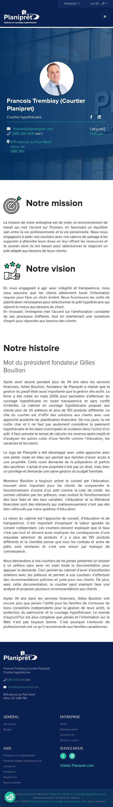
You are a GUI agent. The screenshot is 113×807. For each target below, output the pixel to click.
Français (70, 3)
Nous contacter (12, 782)
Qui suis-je (9, 724)
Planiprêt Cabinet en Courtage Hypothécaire (76, 794)
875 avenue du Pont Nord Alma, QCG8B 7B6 (30, 147)
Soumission (10, 777)
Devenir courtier (69, 740)
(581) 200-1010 (23, 133)
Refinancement (68, 729)
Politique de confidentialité (19, 755)
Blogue (7, 729)
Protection (9, 772)
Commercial (67, 735)
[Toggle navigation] (105, 16)
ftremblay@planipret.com (33, 129)
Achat (63, 724)
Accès (98, 3)
